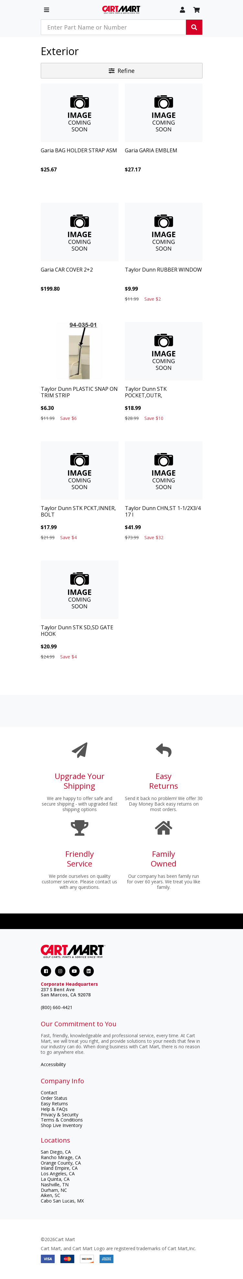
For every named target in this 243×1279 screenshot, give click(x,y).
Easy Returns (54, 1103)
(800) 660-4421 (56, 1007)
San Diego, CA (56, 1152)
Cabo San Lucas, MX (62, 1201)
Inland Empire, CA (59, 1168)
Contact (49, 1092)
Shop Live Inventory (61, 1125)
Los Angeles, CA (58, 1173)
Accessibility (53, 1064)
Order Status (54, 1098)
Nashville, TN (55, 1184)
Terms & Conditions (62, 1120)
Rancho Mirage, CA (61, 1157)
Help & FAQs (54, 1109)
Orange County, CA (61, 1163)
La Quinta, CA (55, 1179)
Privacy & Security (59, 1114)
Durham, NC (54, 1190)
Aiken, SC (50, 1195)
